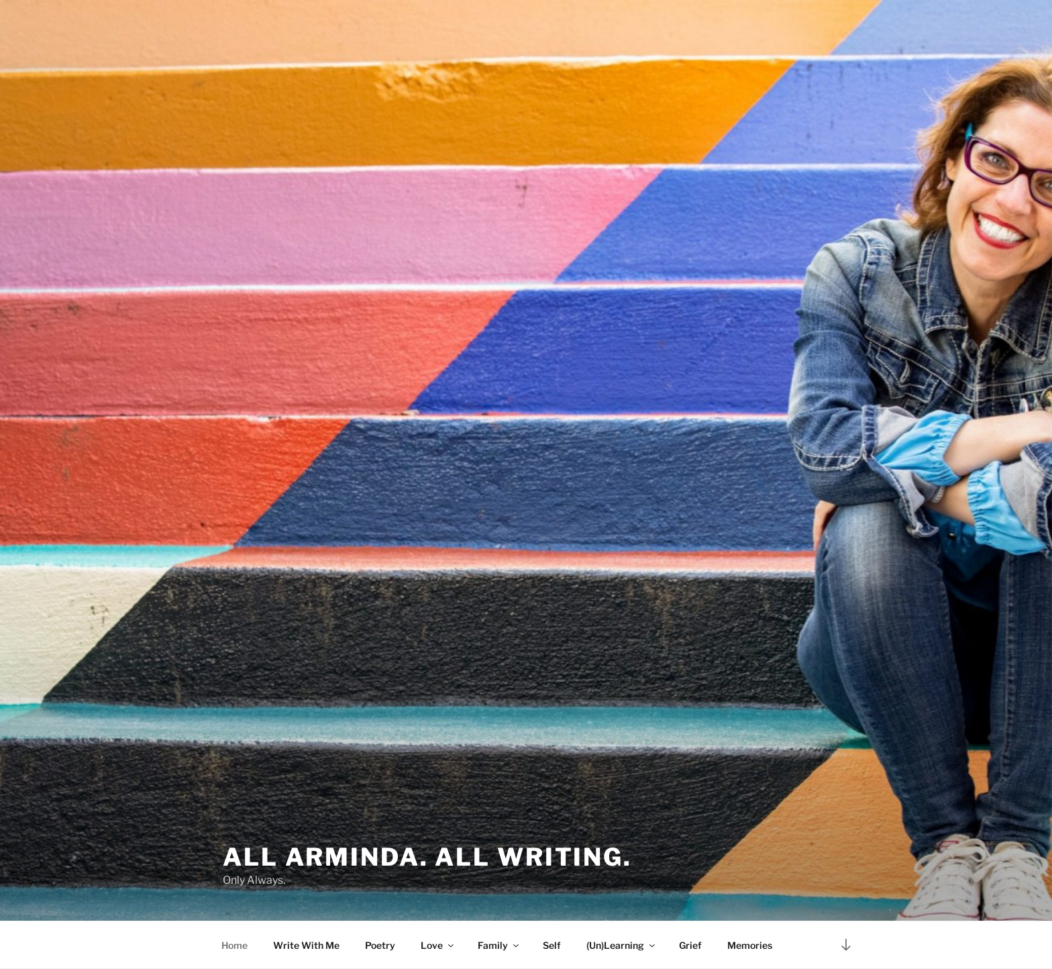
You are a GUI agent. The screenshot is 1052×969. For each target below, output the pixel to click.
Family (499, 945)
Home (234, 945)
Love (438, 945)
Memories (749, 945)
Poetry (380, 945)
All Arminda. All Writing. (427, 857)
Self (552, 945)
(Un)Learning (621, 945)
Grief (690, 945)
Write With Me (306, 945)
